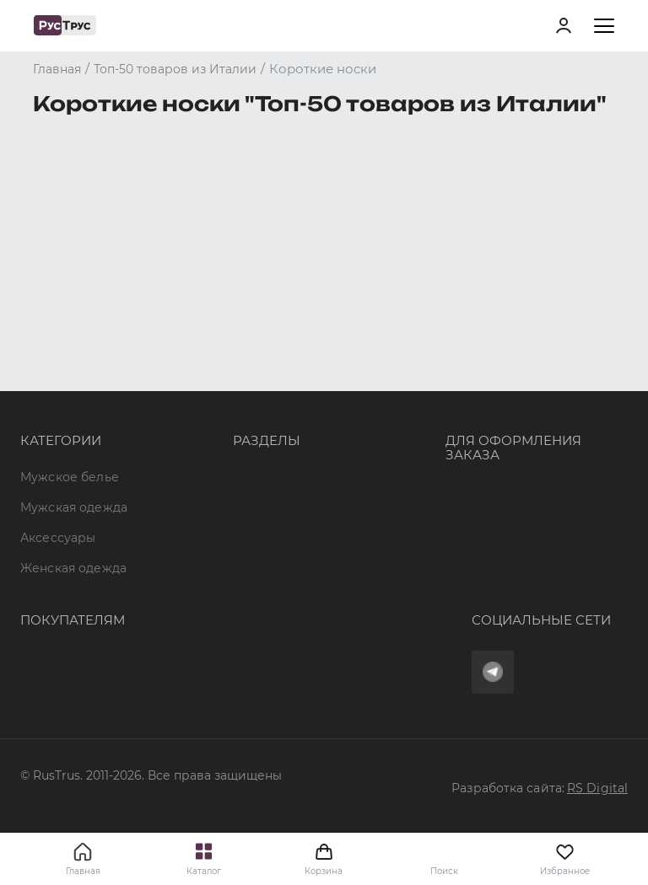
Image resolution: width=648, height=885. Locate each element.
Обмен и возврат (74, 628)
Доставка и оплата (78, 598)
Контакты (262, 387)
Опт (244, 265)
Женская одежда (73, 357)
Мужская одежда (73, 296)
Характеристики (285, 327)
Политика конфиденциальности (122, 659)
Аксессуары (57, 327)
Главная (83, 871)
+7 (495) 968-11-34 (499, 311)
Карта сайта (271, 478)
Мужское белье (69, 265)
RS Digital (597, 788)
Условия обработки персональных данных (154, 689)
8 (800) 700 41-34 (497, 280)
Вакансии (263, 448)
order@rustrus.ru (497, 341)
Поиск (444, 871)
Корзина (324, 859)
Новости (260, 418)
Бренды (258, 296)
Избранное (565, 859)
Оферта (44, 567)
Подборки (265, 357)
